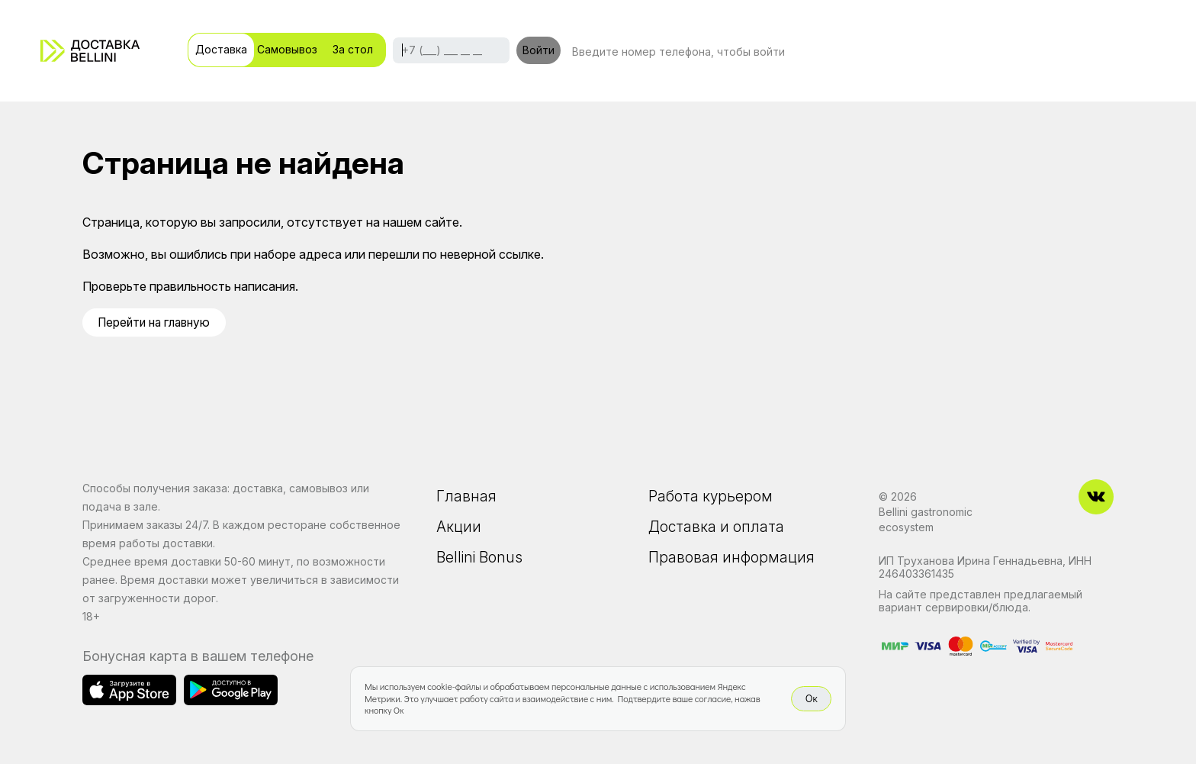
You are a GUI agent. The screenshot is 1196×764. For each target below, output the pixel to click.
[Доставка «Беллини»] (90, 50)
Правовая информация (732, 560)
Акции (458, 528)
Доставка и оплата (717, 528)
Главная (466, 496)
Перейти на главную (157, 322)
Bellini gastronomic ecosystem (926, 519)
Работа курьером (711, 496)
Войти (538, 50)
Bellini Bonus (480, 560)
